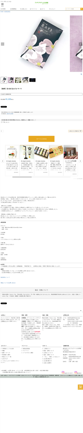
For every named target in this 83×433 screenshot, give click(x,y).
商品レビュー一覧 (6, 356)
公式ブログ (5, 358)
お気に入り (23, 9)
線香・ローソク (6, 352)
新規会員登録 (26, 348)
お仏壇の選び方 (48, 358)
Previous (2, 44)
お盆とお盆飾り (48, 362)
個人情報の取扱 (44, 370)
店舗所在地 (66, 345)
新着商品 (13, 9)
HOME (3, 9)
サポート (44, 345)
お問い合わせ (11, 370)
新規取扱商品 (7, 11)
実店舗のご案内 (6, 354)
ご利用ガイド (4, 321)
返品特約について (5, 277)
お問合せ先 (66, 315)
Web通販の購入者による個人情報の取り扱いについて (17, 372)
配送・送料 (24, 315)
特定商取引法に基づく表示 (31, 370)
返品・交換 (45, 315)
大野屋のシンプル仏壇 (8, 348)
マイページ (33, 9)
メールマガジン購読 (28, 352)
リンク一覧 (20, 370)
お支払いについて (48, 352)
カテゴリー (4, 345)
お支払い (3, 315)
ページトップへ (80, 310)
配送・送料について (49, 350)
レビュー (52, 9)
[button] (80, 161)
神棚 (3, 350)
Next (80, 44)
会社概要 (4, 370)
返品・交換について (49, 354)
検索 (81, 9)
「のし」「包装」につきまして (52, 356)
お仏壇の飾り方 (48, 360)
